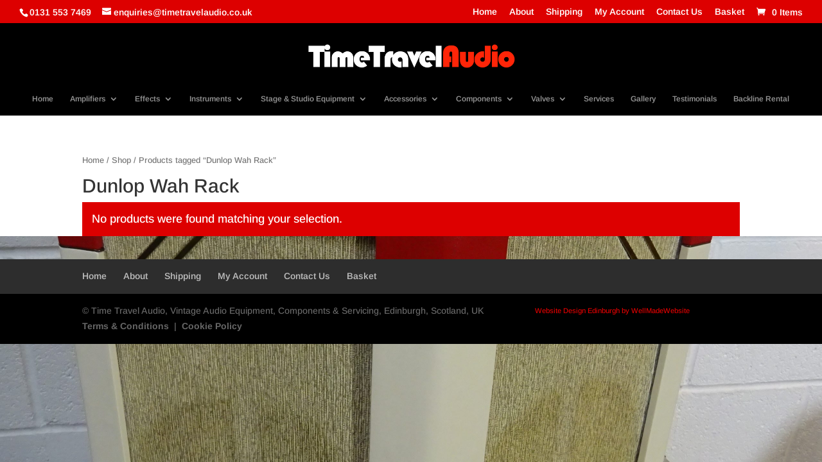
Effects (147, 98)
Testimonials (694, 98)
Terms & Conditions (125, 326)
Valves (542, 98)
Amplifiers (87, 98)
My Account (619, 12)
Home (485, 12)
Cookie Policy (212, 326)
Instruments (210, 98)
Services (599, 98)
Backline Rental (761, 98)
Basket (729, 12)
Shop (121, 160)
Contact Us (679, 12)
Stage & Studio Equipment (307, 98)
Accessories (405, 98)
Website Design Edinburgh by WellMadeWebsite (612, 310)
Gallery (643, 98)
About (521, 12)
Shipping (564, 12)
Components (479, 98)
